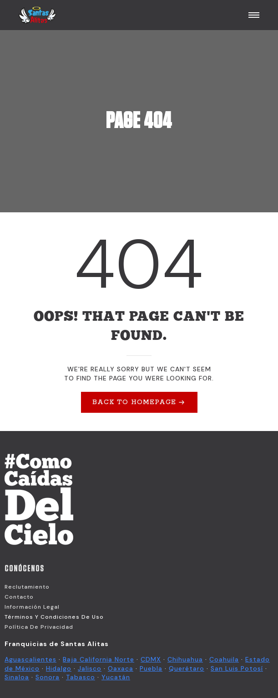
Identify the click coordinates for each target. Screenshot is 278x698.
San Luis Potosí (237, 668)
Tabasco (80, 677)
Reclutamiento (27, 586)
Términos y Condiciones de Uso (54, 617)
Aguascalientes (30, 659)
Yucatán (115, 677)
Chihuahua (185, 659)
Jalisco (89, 668)
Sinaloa (17, 677)
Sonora (47, 677)
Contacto (19, 596)
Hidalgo (58, 668)
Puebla (151, 668)
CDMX (151, 659)
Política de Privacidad (39, 627)
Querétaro (186, 668)
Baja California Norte (98, 659)
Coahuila (224, 659)
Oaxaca (120, 668)
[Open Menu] (253, 15)
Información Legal (32, 607)
